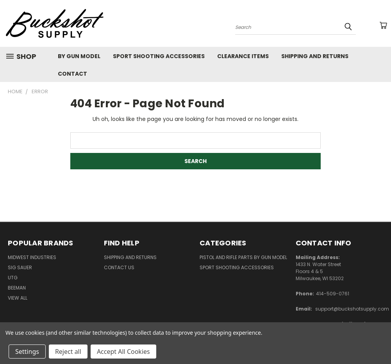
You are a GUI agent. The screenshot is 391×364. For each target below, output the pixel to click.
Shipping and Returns (314, 56)
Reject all (68, 351)
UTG (13, 277)
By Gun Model (79, 56)
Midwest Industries (32, 257)
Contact (72, 74)
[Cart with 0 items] (383, 25)
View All (17, 298)
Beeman (17, 287)
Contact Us (119, 267)
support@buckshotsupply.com (352, 308)
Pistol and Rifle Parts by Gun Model (243, 257)
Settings (27, 351)
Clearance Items (243, 56)
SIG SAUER (20, 267)
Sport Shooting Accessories (159, 56)
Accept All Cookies (123, 351)
